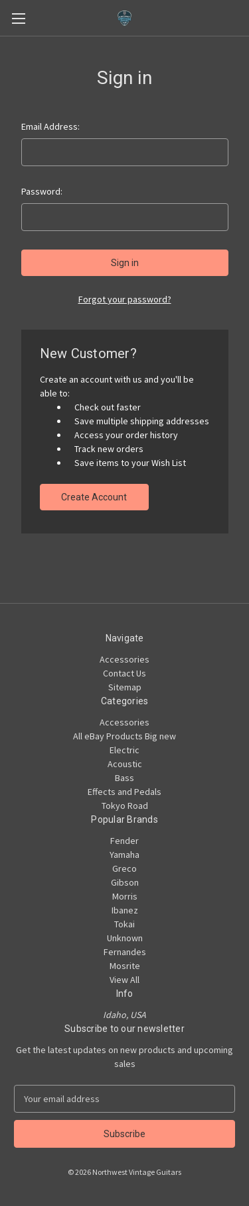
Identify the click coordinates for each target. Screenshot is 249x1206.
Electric (124, 750)
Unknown (125, 938)
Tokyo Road (125, 806)
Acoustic (125, 764)
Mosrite (125, 966)
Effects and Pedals (124, 792)
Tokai (124, 924)
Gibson (125, 882)
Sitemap (124, 687)
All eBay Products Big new (124, 736)
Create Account (94, 497)
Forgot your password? (124, 299)
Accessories (124, 659)
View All (124, 980)
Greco (124, 868)
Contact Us (124, 673)
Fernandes (125, 952)
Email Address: (50, 126)
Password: (41, 191)
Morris (124, 896)
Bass (124, 778)
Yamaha (124, 854)
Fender (124, 841)
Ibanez (125, 910)
